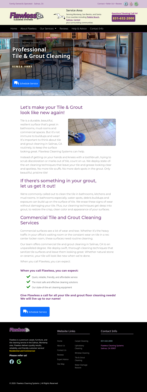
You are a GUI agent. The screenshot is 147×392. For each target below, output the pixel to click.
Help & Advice (79, 28)
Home (13, 28)
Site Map (60, 364)
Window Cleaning (82, 353)
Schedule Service (26, 83)
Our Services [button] (47, 28)
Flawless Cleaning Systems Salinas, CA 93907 (112, 347)
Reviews (64, 28)
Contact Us (61, 350)
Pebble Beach (93, 17)
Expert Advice (62, 359)
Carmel (77, 20)
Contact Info (96, 28)
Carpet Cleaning (81, 341)
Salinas (69, 20)
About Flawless (29, 28)
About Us (61, 345)
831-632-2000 (123, 18)
